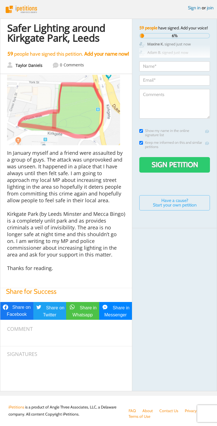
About (147, 410)
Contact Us (168, 410)
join (210, 7)
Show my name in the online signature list (164, 133)
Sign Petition (174, 164)
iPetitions (108, 9)
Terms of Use (139, 416)
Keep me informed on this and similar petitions (170, 144)
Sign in (194, 7)
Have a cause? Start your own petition (175, 203)
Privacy (191, 410)
